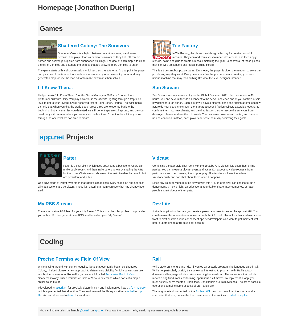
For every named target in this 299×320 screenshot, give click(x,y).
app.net (52, 137)
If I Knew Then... (55, 87)
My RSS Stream (55, 203)
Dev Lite (161, 203)
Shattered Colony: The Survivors (93, 45)
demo (71, 295)
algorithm (61, 287)
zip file (244, 295)
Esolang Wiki (203, 291)
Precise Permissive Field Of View (74, 259)
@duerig (85, 310)
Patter (69, 158)
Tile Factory (185, 45)
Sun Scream (165, 87)
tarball (131, 291)
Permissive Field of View (119, 274)
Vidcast (160, 158)
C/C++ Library (137, 287)
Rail (156, 259)
